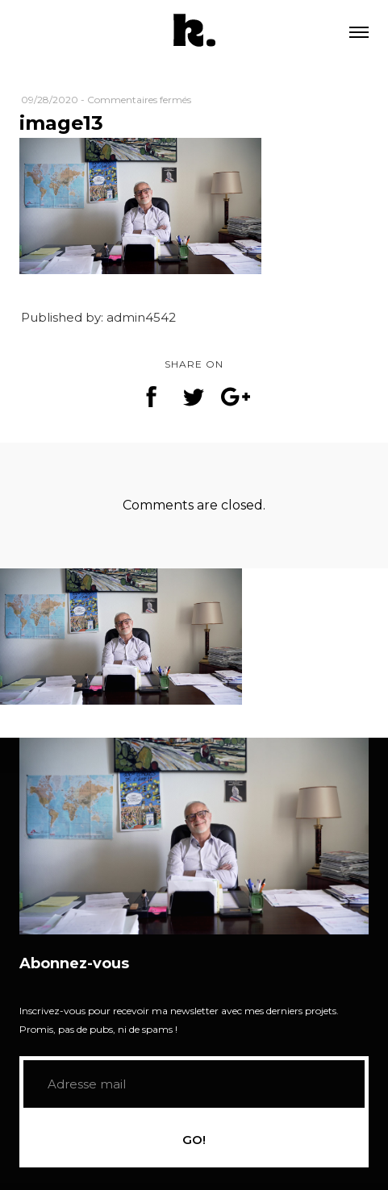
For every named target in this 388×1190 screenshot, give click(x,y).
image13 (61, 123)
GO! (194, 1139)
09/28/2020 (49, 100)
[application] (194, 836)
